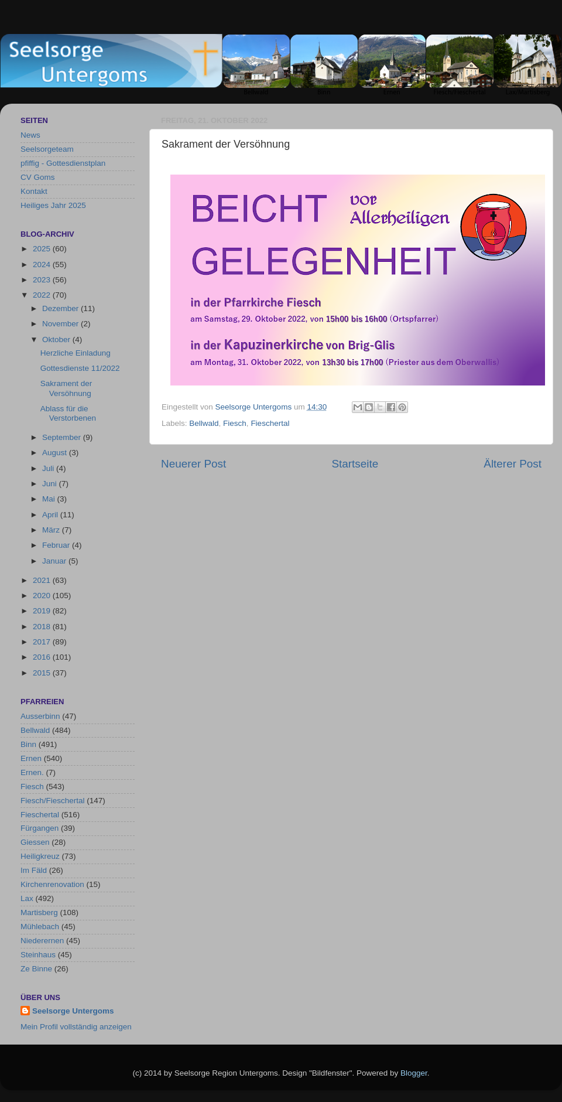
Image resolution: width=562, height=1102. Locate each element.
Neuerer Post (193, 464)
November (61, 323)
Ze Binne (36, 968)
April (51, 514)
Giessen (35, 842)
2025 (43, 248)
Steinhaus (38, 954)
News (30, 135)
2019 (43, 610)
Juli (49, 468)
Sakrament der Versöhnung (66, 388)
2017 (43, 641)
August (55, 452)
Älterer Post (513, 464)
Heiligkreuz (40, 856)
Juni (50, 483)
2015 (43, 672)
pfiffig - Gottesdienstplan (62, 163)
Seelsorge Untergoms (73, 1011)
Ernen (31, 758)
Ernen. (32, 772)
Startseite (354, 464)
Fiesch (234, 423)
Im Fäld (33, 870)
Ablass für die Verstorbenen (68, 413)
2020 (43, 595)
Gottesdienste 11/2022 (80, 368)
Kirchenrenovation (52, 884)
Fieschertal (270, 423)
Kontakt (33, 191)
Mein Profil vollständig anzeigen (76, 1026)
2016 (43, 657)
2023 (43, 279)
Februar (57, 545)
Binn (28, 744)
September (62, 437)
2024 (43, 264)
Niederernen (42, 940)
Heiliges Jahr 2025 (53, 205)
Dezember (61, 308)
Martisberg (39, 912)
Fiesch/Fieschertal (52, 800)
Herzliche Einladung (75, 353)
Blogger (413, 1073)
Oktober (57, 339)
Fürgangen (39, 828)
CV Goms (37, 177)
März (52, 530)
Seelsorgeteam (47, 149)
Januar (55, 561)
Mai (49, 498)
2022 (43, 295)
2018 (43, 626)
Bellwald (203, 423)
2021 (43, 580)
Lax (26, 898)
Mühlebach (39, 926)
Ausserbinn (40, 716)
